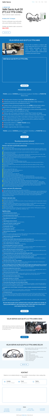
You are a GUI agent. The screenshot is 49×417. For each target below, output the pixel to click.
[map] (10, 382)
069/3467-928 (6, 7)
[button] (4, 49)
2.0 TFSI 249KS (42, 408)
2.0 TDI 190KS (30, 408)
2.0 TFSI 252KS (6, 410)
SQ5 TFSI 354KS (7, 411)
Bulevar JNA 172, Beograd (8, 18)
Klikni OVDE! (5, 28)
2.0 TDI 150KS (6, 408)
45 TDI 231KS (42, 410)
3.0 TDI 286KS (18, 410)
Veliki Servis (6, 2)
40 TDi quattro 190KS (30, 410)
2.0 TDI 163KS (18, 408)
